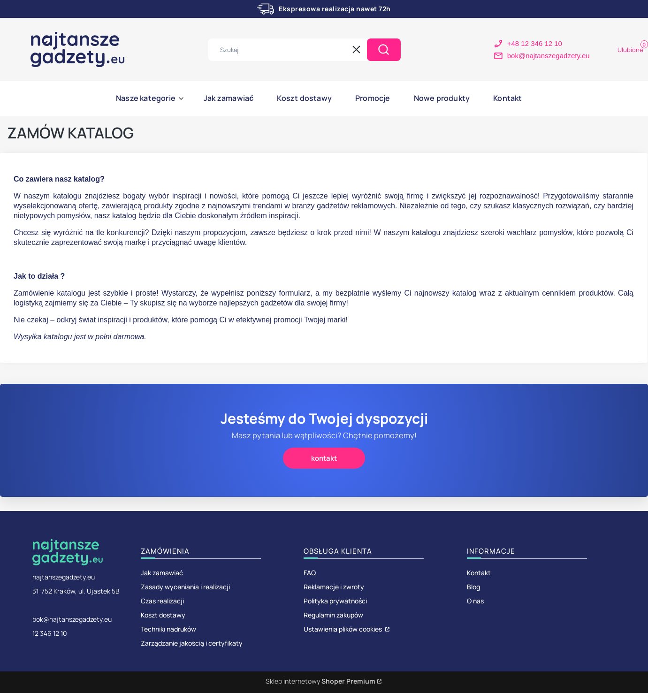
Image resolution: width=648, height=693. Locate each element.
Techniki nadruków (168, 628)
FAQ (310, 572)
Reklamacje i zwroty (334, 586)
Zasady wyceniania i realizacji (185, 586)
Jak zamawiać (162, 572)
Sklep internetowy (320, 681)
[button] (384, 49)
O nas (475, 600)
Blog (473, 586)
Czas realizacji (162, 600)
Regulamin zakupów (333, 614)
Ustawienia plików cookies (343, 628)
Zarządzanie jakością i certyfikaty (192, 643)
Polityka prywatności (335, 600)
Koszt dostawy (163, 614)
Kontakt (479, 572)
